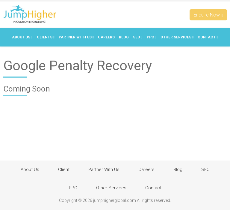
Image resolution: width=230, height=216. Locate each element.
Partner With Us (76, 37)
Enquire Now (208, 15)
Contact (208, 37)
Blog (124, 37)
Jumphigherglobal (29, 14)
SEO (137, 37)
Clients (46, 37)
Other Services (177, 37)
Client (63, 169)
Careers (106, 37)
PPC (151, 37)
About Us (22, 37)
